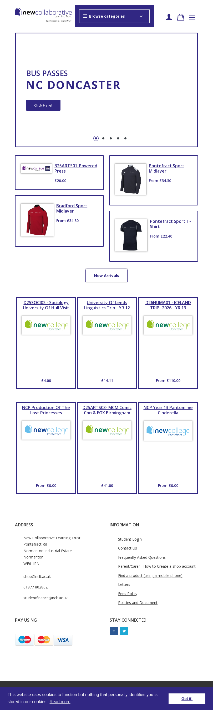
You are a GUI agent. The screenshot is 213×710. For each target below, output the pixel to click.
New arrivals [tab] (106, 275)
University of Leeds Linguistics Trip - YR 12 (107, 305)
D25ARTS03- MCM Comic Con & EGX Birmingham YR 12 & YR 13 (107, 410)
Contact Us (127, 548)
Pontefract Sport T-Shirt (170, 223)
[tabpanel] (106, 90)
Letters (124, 584)
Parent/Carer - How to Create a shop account (157, 566)
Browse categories (104, 16)
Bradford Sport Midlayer (71, 208)
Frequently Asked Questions (142, 557)
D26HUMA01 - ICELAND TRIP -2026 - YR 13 (168, 305)
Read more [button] (60, 701)
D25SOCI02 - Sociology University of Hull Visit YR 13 (46, 305)
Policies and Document (138, 602)
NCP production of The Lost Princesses (46, 410)
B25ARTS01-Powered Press (75, 168)
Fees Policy (127, 593)
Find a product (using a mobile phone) (150, 575)
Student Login (130, 539)
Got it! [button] (186, 699)
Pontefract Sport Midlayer (166, 168)
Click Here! (43, 105)
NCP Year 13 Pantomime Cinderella (168, 410)
